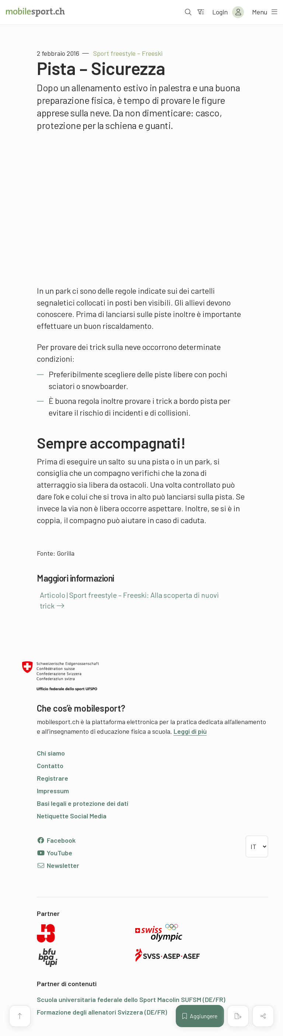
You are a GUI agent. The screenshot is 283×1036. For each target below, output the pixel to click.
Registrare (52, 778)
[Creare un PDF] (238, 1016)
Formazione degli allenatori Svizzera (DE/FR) (102, 1012)
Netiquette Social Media (71, 816)
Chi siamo (51, 753)
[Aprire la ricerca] (187, 12)
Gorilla (65, 553)
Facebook (56, 840)
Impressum (53, 791)
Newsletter (58, 865)
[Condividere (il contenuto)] (263, 1016)
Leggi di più (190, 731)
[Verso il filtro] (200, 12)
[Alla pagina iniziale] (35, 12)
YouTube (54, 853)
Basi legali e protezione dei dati (82, 803)
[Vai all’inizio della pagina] (20, 1016)
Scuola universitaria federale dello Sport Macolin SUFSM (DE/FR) (131, 999)
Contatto (50, 765)
